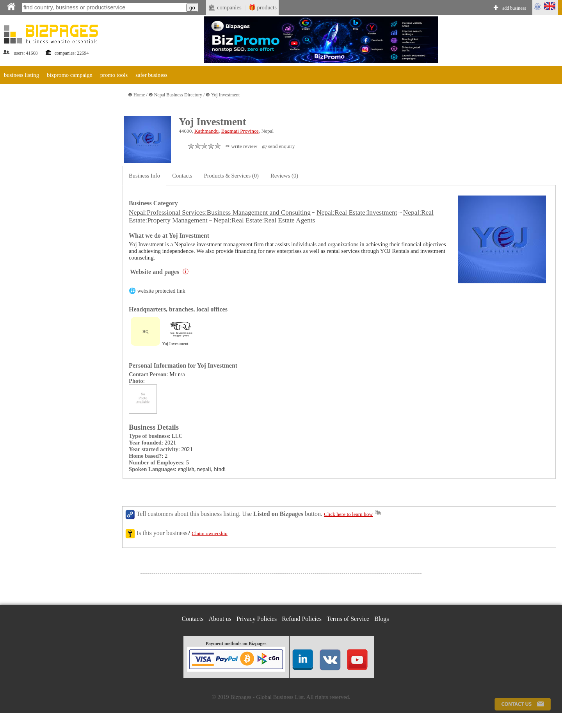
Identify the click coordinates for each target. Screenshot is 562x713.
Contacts (182, 175)
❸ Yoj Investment (223, 95)
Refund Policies (302, 618)
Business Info (144, 175)
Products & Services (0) (231, 175)
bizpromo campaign (69, 75)
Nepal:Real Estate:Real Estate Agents (264, 220)
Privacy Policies (257, 618)
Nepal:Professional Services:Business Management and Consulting (220, 212)
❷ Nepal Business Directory (176, 95)
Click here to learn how (348, 514)
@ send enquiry (278, 146)
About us (220, 618)
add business (514, 8)
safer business (151, 75)
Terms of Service (348, 618)
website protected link (161, 291)
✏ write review (241, 146)
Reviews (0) (284, 175)
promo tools (114, 75)
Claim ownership (209, 533)
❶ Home (137, 95)
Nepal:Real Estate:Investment (357, 212)
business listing (21, 75)
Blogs (381, 618)
